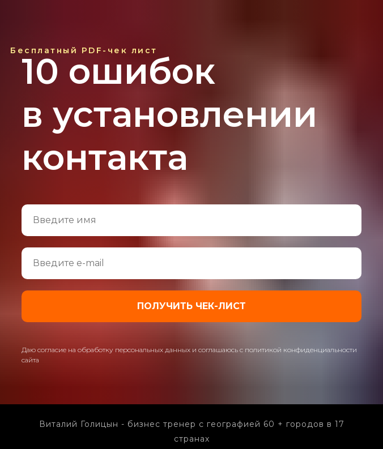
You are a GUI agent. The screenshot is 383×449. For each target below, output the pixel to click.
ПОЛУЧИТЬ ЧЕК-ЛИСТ (191, 306)
